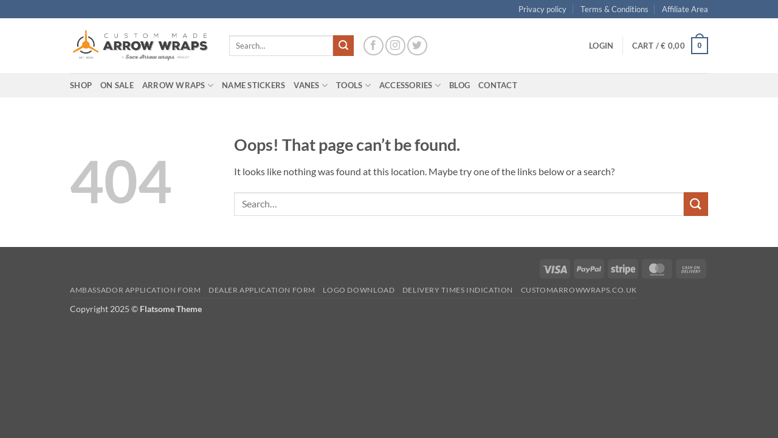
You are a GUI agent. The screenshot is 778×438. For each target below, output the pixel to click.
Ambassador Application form (135, 289)
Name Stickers (253, 85)
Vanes (311, 85)
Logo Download (358, 289)
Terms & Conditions (614, 9)
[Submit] (343, 45)
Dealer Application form (261, 289)
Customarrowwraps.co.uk (579, 289)
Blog (459, 85)
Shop (81, 85)
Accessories (410, 85)
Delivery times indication (457, 289)
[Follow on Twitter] (417, 46)
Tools (353, 85)
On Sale (117, 85)
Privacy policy (542, 9)
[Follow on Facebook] (373, 46)
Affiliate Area (685, 9)
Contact (497, 85)
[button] (601, 46)
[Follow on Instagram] (395, 46)
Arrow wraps (177, 85)
